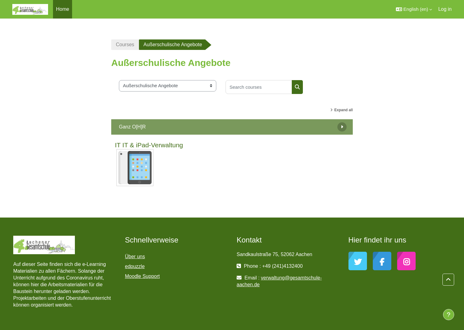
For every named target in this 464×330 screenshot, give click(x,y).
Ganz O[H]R (132, 126)
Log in (445, 9)
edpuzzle (135, 266)
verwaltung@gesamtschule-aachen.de (279, 281)
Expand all (343, 110)
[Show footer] (448, 314)
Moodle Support (142, 276)
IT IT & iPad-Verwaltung (149, 145)
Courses (125, 44)
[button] (414, 9)
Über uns (135, 256)
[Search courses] (259, 87)
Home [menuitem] (62, 9)
